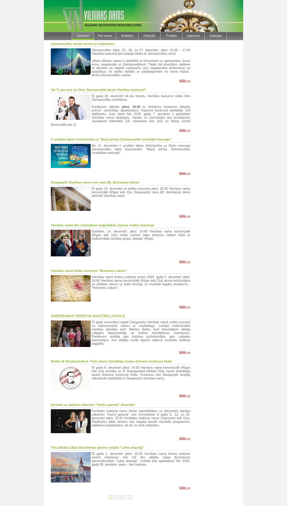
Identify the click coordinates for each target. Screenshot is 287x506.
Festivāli (149, 35)
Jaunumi (83, 35)
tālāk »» (184, 80)
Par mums (105, 35)
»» (130, 497)
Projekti (171, 35)
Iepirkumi (193, 35)
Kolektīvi (127, 35)
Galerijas (215, 35)
